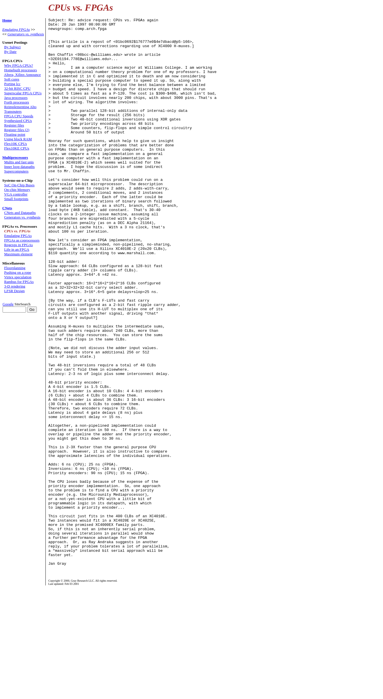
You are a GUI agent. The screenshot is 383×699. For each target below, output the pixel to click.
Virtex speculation (17, 277)
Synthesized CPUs (18, 120)
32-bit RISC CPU (17, 88)
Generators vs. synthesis (25, 34)
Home (7, 20)
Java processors (16, 97)
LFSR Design (14, 291)
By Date (10, 51)
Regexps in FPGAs (18, 245)
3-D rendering (14, 286)
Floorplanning (15, 268)
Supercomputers (16, 171)
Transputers (13, 111)
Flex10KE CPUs (16, 148)
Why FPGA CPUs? (18, 65)
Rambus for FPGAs (19, 281)
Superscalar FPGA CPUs (23, 93)
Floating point (14, 134)
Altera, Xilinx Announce (22, 74)
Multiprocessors (15, 157)
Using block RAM (18, 139)
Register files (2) (16, 130)
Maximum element (18, 254)
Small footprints (16, 199)
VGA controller (15, 194)
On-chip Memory (17, 189)
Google (8, 304)
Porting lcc (12, 84)
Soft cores (11, 79)
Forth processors (16, 102)
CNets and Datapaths (20, 212)
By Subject (12, 47)
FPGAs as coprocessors (22, 240)
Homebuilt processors (20, 70)
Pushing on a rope (17, 272)
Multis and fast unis (19, 162)
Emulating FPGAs (16, 29)
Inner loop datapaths (19, 166)
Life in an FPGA (16, 249)
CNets (7, 208)
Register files (14, 125)
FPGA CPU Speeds (18, 116)
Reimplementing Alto (20, 107)
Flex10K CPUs (15, 143)
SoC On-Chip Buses (19, 185)
